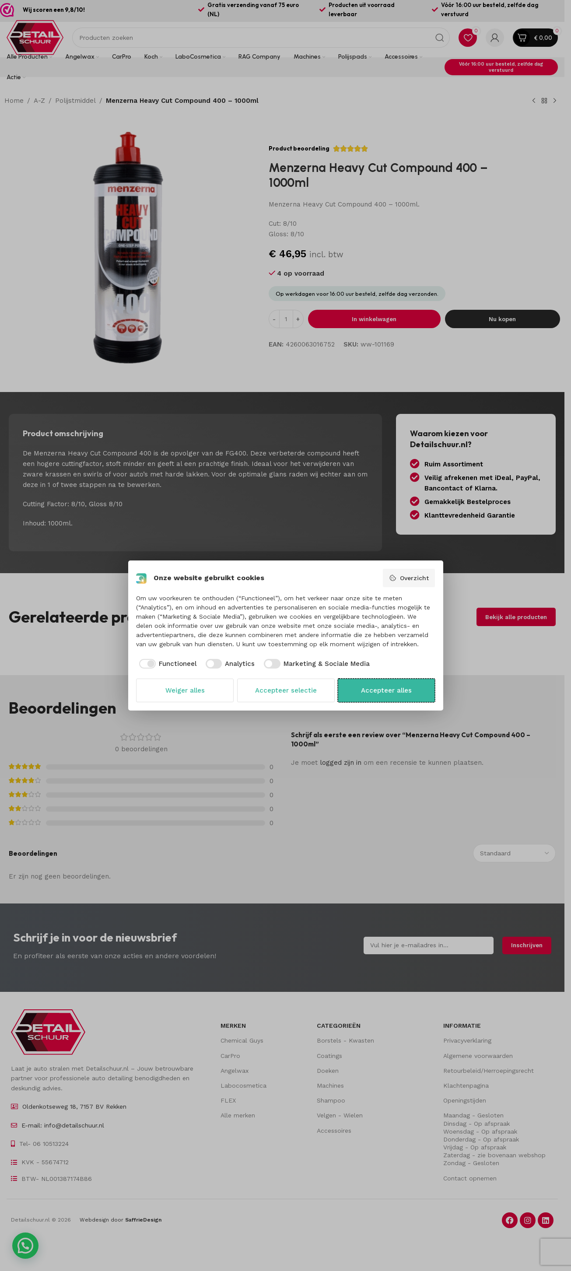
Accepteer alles (386, 690)
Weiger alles (185, 690)
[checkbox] (166, 664)
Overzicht (409, 578)
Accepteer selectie (286, 690)
